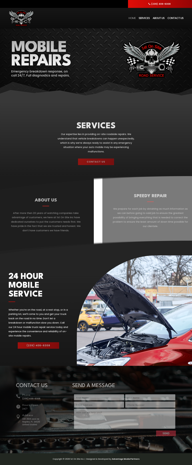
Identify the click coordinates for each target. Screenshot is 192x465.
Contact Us (175, 18)
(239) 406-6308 (161, 3)
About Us (159, 18)
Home (132, 18)
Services (144, 18)
